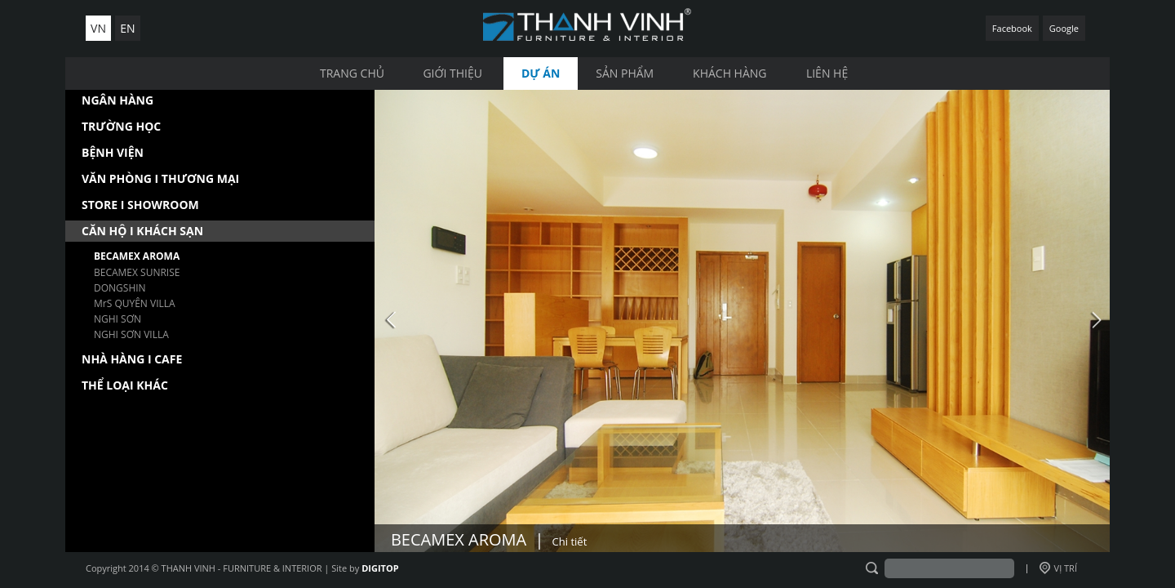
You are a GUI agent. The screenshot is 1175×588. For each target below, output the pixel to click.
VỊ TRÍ (1058, 568)
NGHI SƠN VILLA (131, 334)
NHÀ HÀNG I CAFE (132, 359)
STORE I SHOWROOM (140, 204)
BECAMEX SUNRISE (137, 272)
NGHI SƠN (117, 319)
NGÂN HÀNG (117, 100)
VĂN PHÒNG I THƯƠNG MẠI (160, 178)
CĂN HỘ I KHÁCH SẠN (142, 230)
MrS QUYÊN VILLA (134, 303)
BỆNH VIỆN (113, 152)
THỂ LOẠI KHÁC (125, 385)
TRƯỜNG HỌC (121, 126)
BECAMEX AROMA (137, 256)
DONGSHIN (120, 288)
